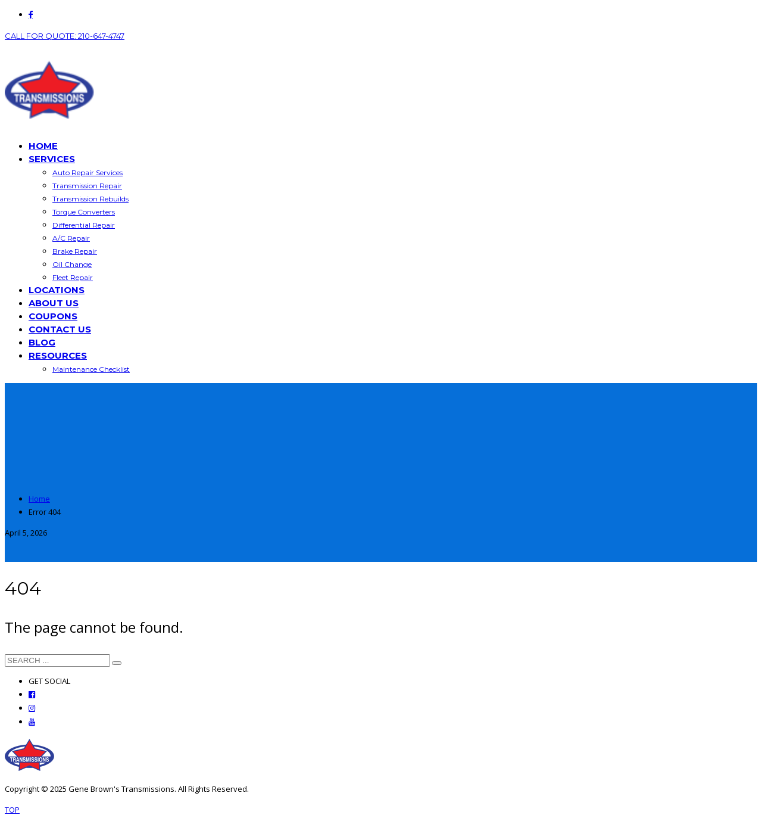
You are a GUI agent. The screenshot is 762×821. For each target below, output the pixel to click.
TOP (12, 809)
